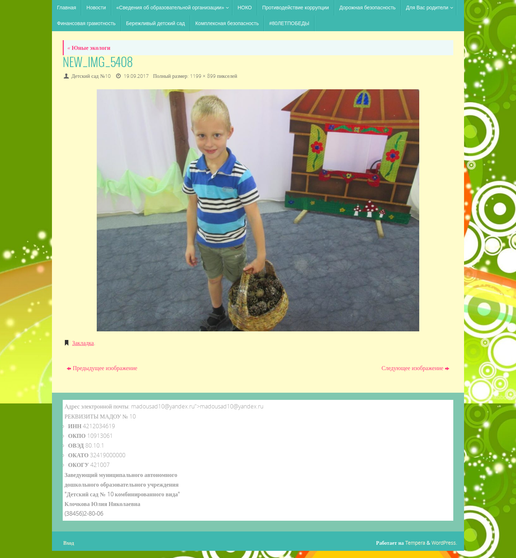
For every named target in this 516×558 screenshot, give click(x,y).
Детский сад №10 (91, 75)
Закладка (83, 343)
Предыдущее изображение (102, 368)
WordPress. (444, 542)
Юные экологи (88, 48)
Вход (68, 542)
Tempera (415, 542)
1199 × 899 (203, 75)
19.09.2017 (136, 75)
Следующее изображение (415, 368)
